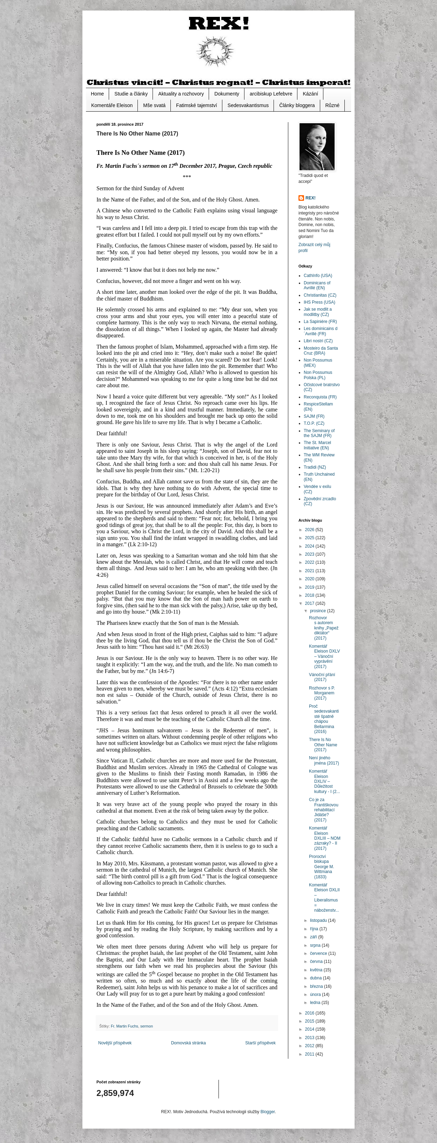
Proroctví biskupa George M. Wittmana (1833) (321, 866)
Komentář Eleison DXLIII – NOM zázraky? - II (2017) (325, 838)
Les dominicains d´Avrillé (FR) (320, 331)
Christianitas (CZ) (320, 295)
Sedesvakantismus (248, 105)
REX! (310, 198)
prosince (318, 610)
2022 (310, 562)
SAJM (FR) (314, 416)
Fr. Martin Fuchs (124, 1026)
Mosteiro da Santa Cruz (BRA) (321, 351)
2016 (310, 1013)
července (319, 953)
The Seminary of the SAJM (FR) (319, 433)
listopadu (319, 920)
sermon (146, 1026)
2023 (310, 554)
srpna (316, 945)
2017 (310, 603)
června (317, 961)
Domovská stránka (188, 1042)
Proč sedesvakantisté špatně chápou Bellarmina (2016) (324, 719)
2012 (310, 1045)
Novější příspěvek (115, 1042)
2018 (310, 595)
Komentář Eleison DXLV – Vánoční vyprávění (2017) (324, 656)
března (317, 986)
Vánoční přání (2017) (322, 677)
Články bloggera (297, 105)
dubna (316, 978)
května (317, 969)
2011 (310, 1054)
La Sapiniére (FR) (320, 321)
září (314, 936)
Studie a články (131, 94)
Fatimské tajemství (196, 105)
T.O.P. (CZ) (314, 423)
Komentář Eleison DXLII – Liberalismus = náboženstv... (324, 898)
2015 (310, 1021)
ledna (316, 1002)
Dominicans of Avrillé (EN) (317, 285)
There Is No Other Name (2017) (323, 744)
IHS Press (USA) (319, 302)
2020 (310, 578)
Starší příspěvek (260, 1042)
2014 (310, 1029)
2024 (310, 546)
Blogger (268, 1111)
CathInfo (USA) (318, 275)
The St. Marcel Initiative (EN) (317, 445)
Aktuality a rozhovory (181, 94)
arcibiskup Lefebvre (271, 94)
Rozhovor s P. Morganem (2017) (322, 693)
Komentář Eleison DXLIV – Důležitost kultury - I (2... (324, 781)
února (316, 994)
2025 (310, 537)
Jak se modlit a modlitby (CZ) (318, 312)
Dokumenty (226, 94)
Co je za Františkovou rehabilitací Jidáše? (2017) (323, 809)
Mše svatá (154, 105)
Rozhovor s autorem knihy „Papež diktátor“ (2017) (323, 628)
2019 (310, 587)
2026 (310, 529)
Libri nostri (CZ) (318, 340)
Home (97, 94)
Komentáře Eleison (112, 105)
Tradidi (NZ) (315, 467)
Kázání (310, 94)
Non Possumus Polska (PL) (318, 375)
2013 (310, 1037)
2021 (310, 570)
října (315, 928)
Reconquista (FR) (320, 397)
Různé (332, 105)
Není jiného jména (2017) (324, 760)
